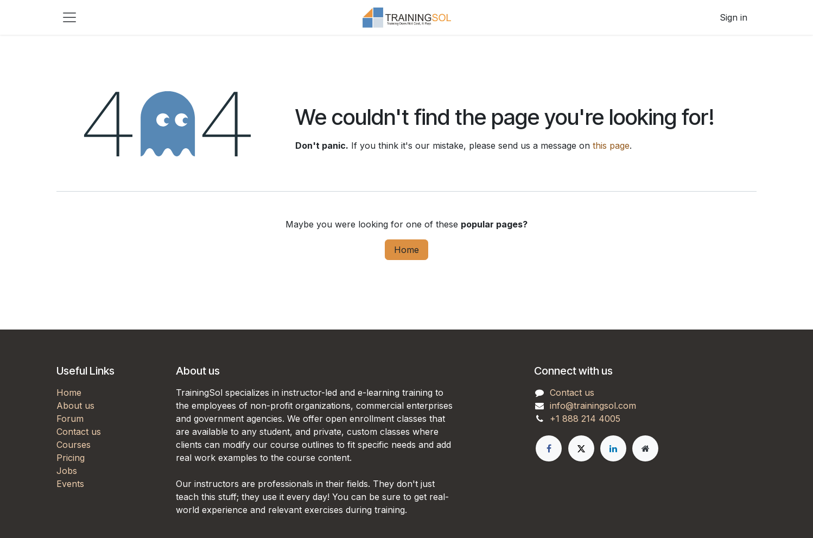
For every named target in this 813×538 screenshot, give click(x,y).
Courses (73, 444)
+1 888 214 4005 (585, 418)
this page (611, 145)
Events (70, 483)
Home (406, 249)
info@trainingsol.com (593, 405)
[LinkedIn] (613, 448)
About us (75, 405)
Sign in (733, 17)
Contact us (78, 431)
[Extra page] (645, 448)
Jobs (66, 470)
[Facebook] (549, 448)
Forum (70, 418)
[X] (581, 448)
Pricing (70, 457)
